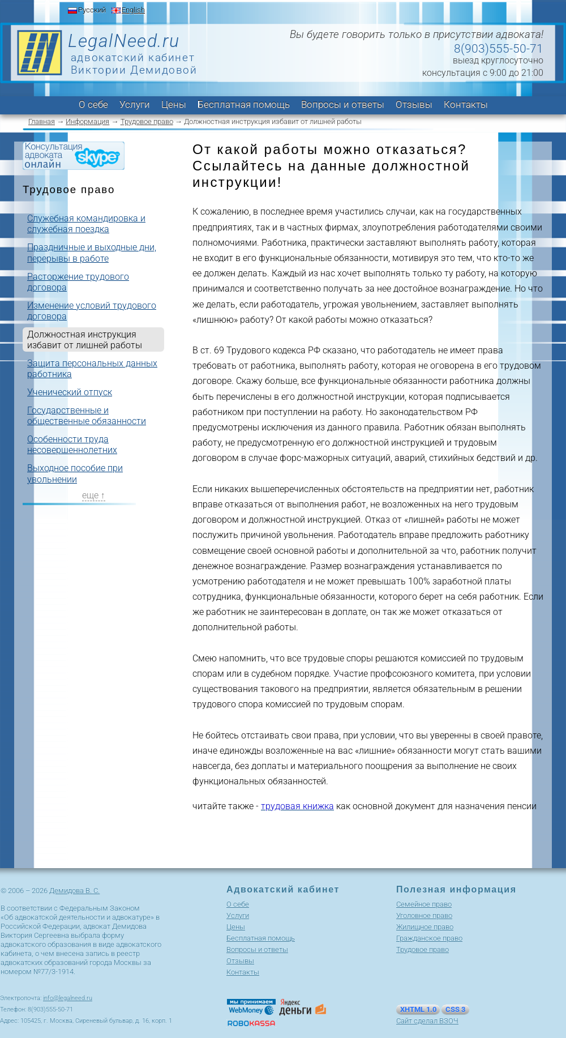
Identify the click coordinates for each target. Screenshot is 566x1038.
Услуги (134, 104)
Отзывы (414, 104)
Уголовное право (424, 915)
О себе (93, 104)
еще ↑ (93, 495)
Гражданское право (429, 938)
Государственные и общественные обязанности (86, 415)
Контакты (466, 104)
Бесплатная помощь (244, 104)
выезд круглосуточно (498, 60)
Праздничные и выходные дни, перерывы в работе (91, 252)
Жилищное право (424, 926)
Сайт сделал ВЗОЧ (427, 1020)
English (133, 10)
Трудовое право (147, 121)
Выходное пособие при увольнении (75, 473)
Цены (173, 104)
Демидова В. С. (74, 890)
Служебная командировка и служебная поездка (86, 223)
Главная (41, 121)
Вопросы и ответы (342, 104)
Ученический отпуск (69, 392)
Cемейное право (424, 904)
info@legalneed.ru (67, 998)
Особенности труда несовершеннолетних (72, 444)
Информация (87, 121)
